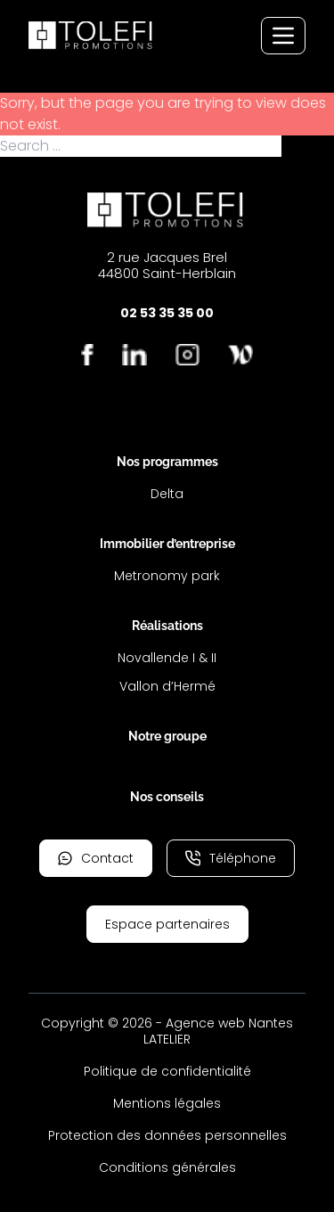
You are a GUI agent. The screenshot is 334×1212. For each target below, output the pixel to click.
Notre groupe (167, 736)
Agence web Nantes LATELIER (218, 1031)
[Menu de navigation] (283, 35)
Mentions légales (167, 1103)
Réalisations (167, 625)
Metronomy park (167, 576)
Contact (96, 858)
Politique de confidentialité (167, 1071)
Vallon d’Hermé (167, 686)
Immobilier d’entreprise (167, 543)
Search (307, 146)
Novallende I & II (167, 658)
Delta (167, 494)
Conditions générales (167, 1167)
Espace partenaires (167, 924)
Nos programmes (167, 461)
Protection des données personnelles (167, 1135)
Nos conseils (167, 797)
